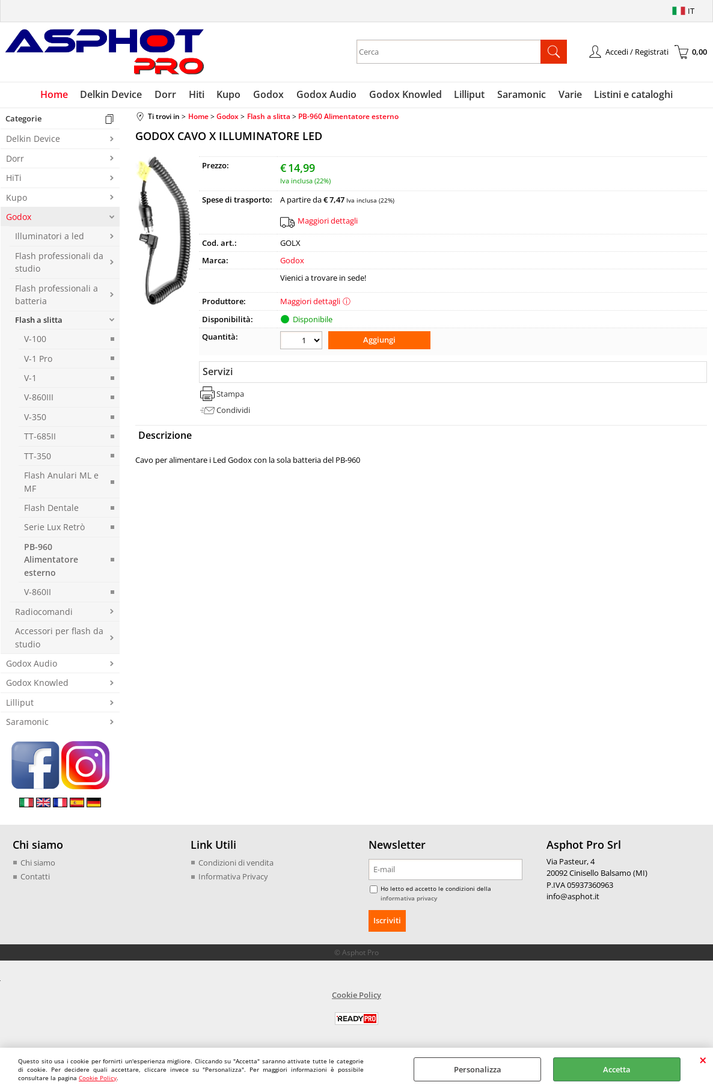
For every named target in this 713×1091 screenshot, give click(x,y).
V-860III (39, 398)
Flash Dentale (51, 508)
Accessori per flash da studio (59, 638)
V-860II (37, 593)
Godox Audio (326, 95)
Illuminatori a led (49, 237)
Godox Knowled (405, 95)
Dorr (167, 95)
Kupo (230, 95)
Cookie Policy (98, 1078)
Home (56, 95)
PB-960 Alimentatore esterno (51, 560)
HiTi (14, 179)
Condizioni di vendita (236, 863)
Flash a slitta (39, 320)
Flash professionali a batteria (56, 295)
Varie (568, 95)
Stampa (230, 394)
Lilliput (468, 95)
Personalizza (477, 1069)
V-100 (35, 340)
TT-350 (37, 456)
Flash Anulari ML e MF (61, 483)
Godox (269, 95)
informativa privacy (409, 898)
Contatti (35, 877)
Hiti (198, 95)
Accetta (617, 1069)
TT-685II (40, 437)
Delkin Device (113, 95)
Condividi (233, 410)
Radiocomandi (44, 612)
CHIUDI (703, 1060)
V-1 (30, 378)
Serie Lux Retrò (54, 528)
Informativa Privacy (233, 877)
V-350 (35, 417)
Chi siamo (37, 863)
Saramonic (520, 95)
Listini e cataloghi (631, 95)
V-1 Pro (38, 359)
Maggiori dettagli (328, 221)
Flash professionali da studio (59, 263)
